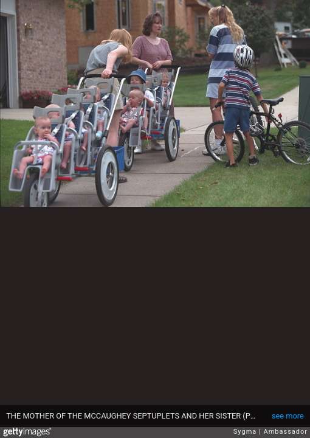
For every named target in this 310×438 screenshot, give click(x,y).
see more (288, 415)
